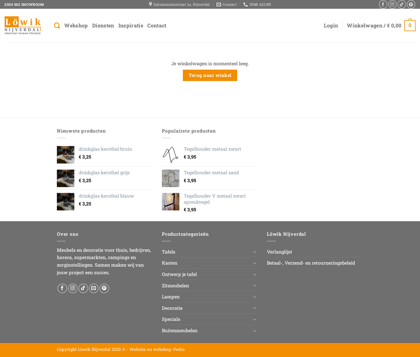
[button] (331, 25)
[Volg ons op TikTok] (402, 4)
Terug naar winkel (210, 75)
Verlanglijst (279, 252)
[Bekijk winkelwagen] (381, 25)
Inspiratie (131, 25)
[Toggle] (254, 251)
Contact (156, 25)
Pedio (179, 349)
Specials (171, 319)
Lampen (171, 296)
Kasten (169, 263)
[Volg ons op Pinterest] (411, 4)
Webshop (76, 25)
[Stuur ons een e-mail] (94, 288)
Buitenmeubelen (179, 330)
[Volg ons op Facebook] (383, 4)
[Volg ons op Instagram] (392, 4)
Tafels (168, 252)
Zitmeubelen (175, 285)
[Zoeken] (57, 25)
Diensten (103, 25)
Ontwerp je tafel (179, 274)
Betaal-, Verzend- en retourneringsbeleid (311, 263)
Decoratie (172, 308)
